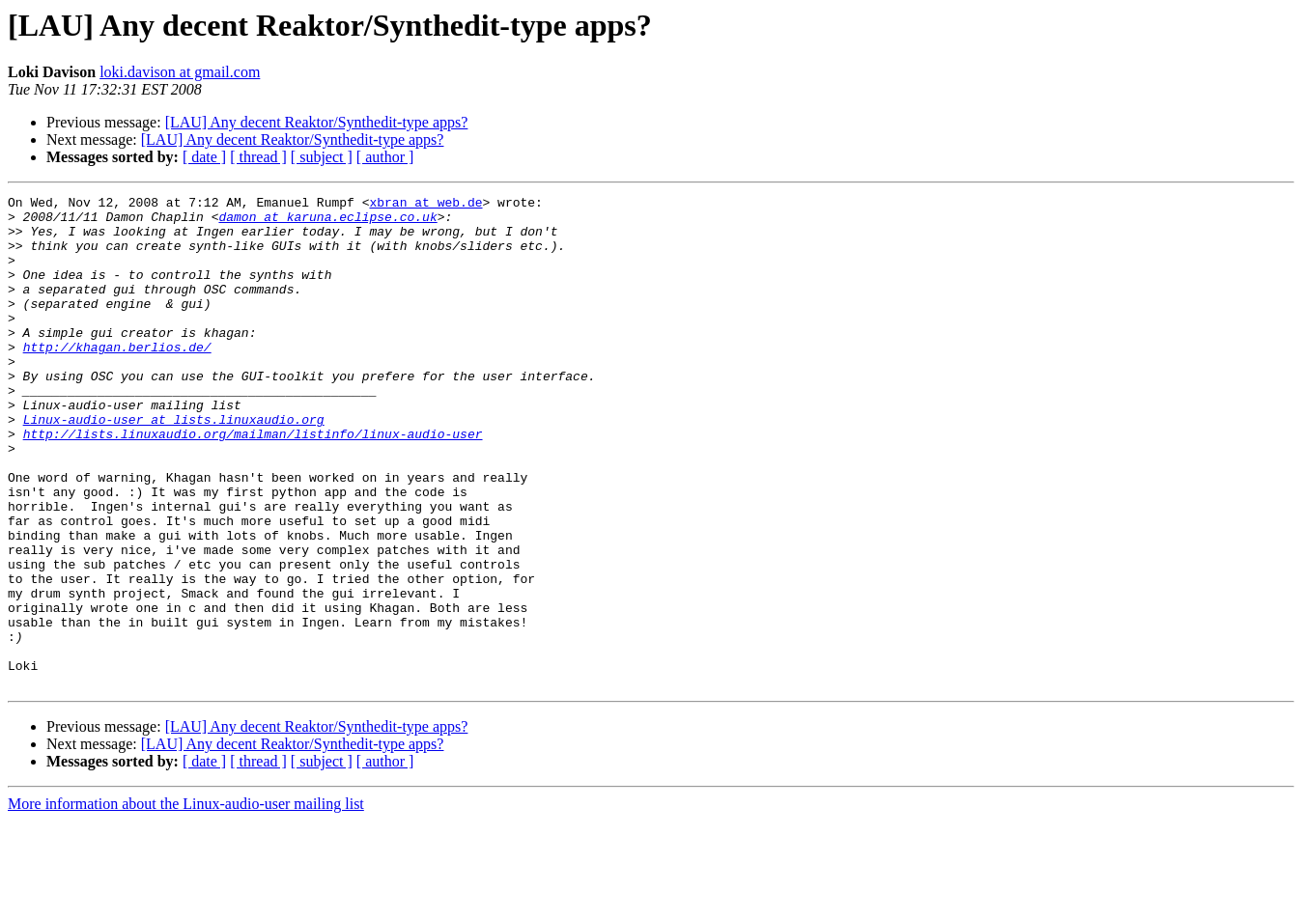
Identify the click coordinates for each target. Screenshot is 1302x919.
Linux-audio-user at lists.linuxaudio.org (174, 465)
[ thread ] (258, 157)
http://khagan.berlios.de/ (117, 378)
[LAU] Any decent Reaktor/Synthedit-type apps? (316, 122)
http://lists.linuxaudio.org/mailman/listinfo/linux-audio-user (253, 482)
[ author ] (385, 157)
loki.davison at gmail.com (179, 72)
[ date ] (204, 157)
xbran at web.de (425, 204)
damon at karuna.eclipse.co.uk (327, 222)
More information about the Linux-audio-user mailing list (186, 902)
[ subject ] (322, 157)
